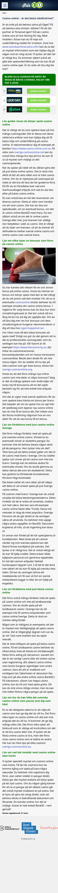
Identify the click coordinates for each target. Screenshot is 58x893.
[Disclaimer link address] (29, 834)
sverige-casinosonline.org (17, 369)
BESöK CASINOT (39, 91)
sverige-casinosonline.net (29, 152)
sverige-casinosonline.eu (16, 746)
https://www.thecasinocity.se (29, 347)
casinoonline (22, 302)
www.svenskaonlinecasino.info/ (20, 46)
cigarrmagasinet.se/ (32, 328)
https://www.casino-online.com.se (31, 148)
